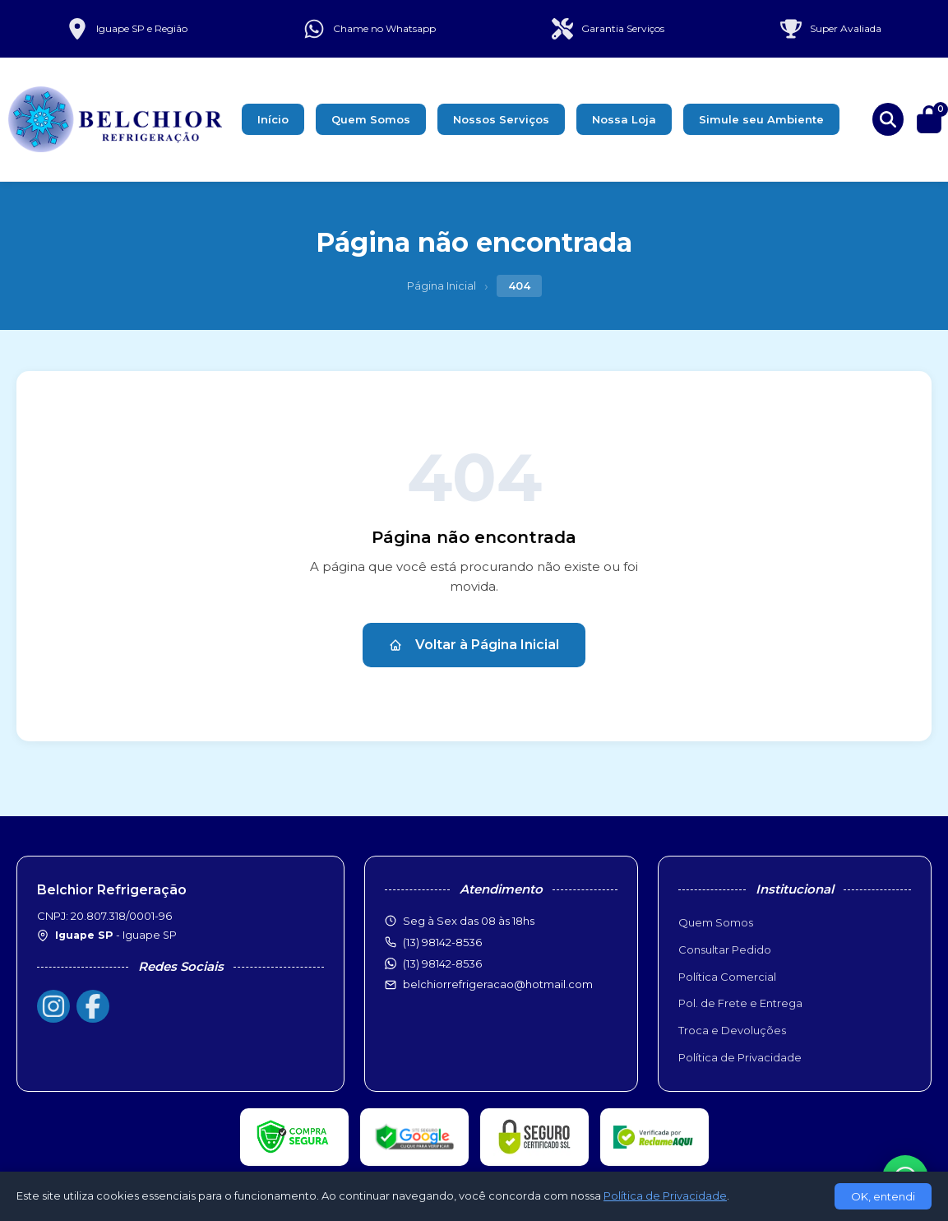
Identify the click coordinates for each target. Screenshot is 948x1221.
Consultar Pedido (724, 949)
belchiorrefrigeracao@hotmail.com (498, 984)
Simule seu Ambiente (761, 119)
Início (273, 119)
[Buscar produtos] (888, 119)
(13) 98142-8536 (442, 963)
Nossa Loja (624, 119)
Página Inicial (441, 285)
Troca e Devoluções (732, 1030)
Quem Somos (370, 119)
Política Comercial (727, 976)
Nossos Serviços (501, 119)
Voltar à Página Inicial (474, 644)
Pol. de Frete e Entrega (740, 1003)
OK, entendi (883, 1196)
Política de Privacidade (740, 1057)
